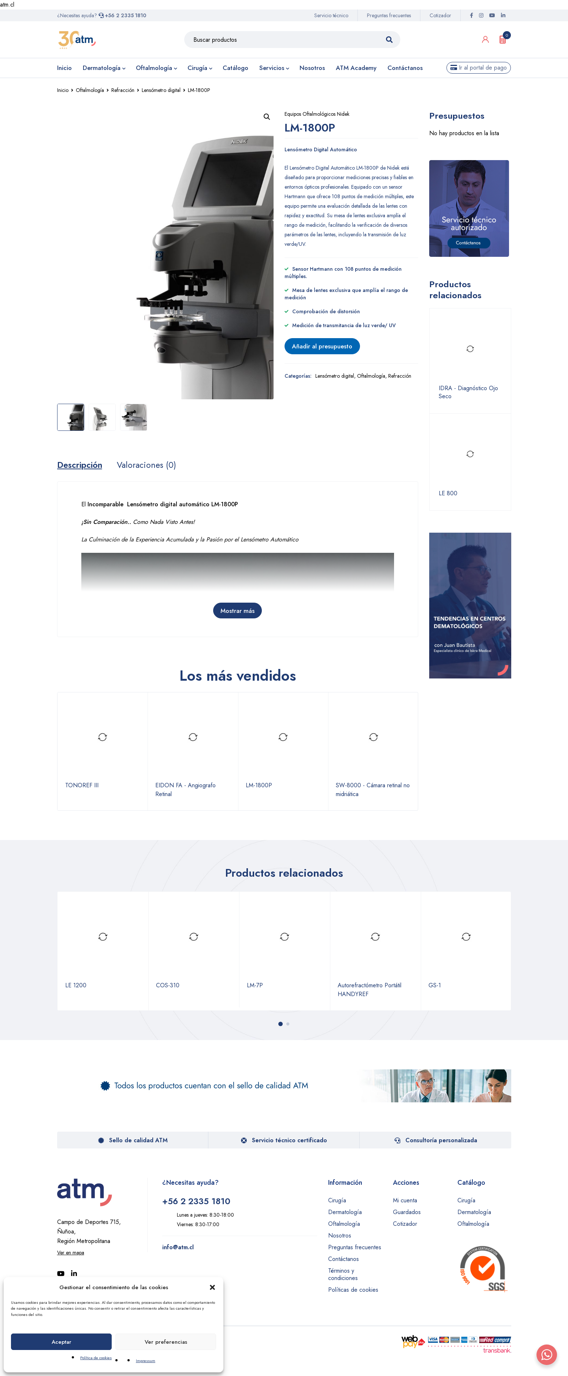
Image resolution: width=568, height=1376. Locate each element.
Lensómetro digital (161, 90)
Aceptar (61, 1342)
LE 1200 (75, 986)
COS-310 (167, 986)
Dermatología (345, 1213)
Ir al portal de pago (478, 67)
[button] (212, 1287)
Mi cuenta (405, 1201)
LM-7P (255, 986)
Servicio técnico (331, 15)
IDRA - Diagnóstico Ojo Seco (468, 392)
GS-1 (434, 986)
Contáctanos (343, 1259)
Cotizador (440, 15)
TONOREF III (82, 787)
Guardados (407, 1213)
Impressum (145, 1361)
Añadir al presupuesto (326, 346)
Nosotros (339, 1236)
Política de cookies (96, 1358)
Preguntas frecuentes (389, 15)
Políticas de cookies (353, 1290)
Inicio (62, 90)
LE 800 (448, 493)
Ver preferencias (166, 1342)
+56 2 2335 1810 (122, 15)
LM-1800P (259, 787)
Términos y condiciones (343, 1275)
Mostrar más (237, 612)
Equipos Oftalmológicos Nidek (317, 114)
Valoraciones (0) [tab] (149, 465)
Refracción (122, 90)
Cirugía (337, 1201)
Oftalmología (90, 90)
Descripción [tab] (81, 465)
